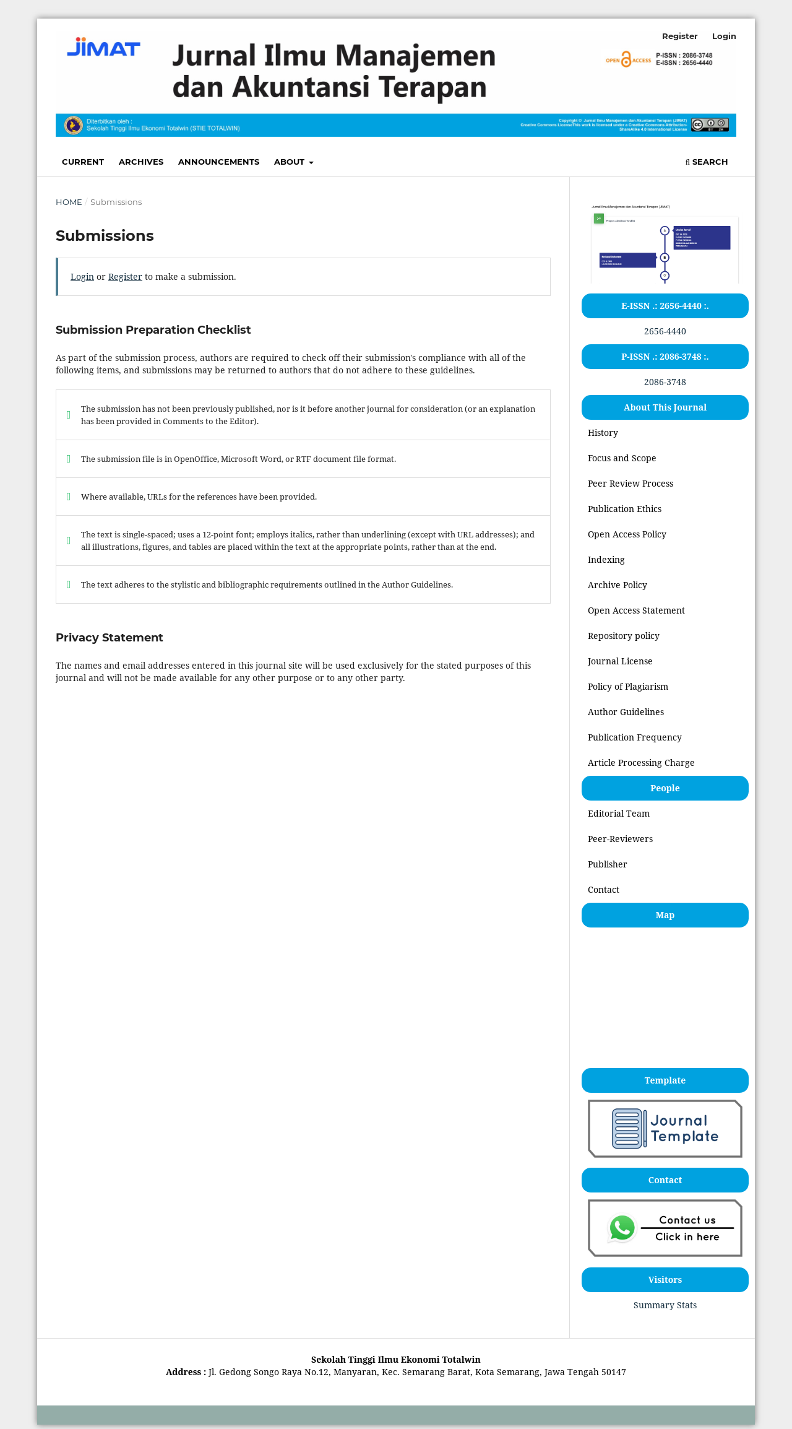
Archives (141, 162)
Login (724, 36)
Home (69, 202)
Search (707, 162)
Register (680, 36)
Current (83, 162)
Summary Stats (665, 1305)
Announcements (218, 162)
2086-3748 (665, 382)
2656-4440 (665, 331)
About (290, 162)
